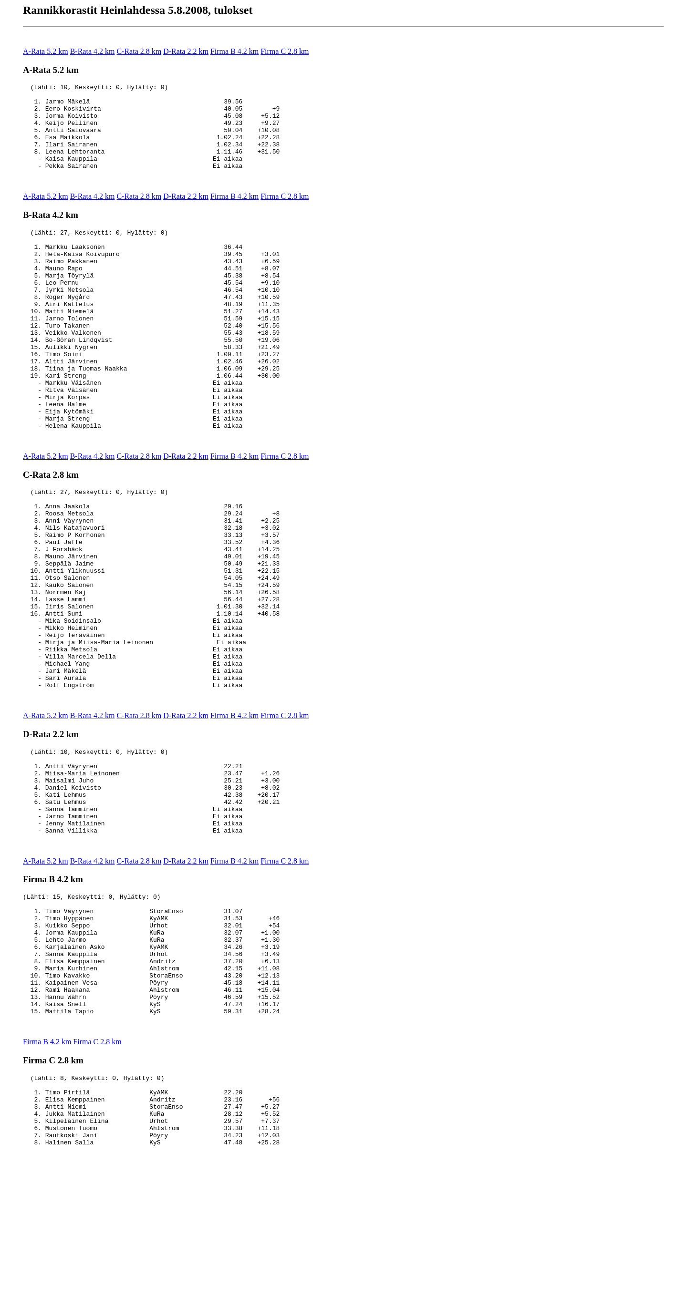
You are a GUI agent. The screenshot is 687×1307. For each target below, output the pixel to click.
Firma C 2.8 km (284, 51)
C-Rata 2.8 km (138, 51)
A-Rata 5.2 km (45, 51)
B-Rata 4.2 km (92, 51)
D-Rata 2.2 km (185, 51)
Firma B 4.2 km (234, 51)
